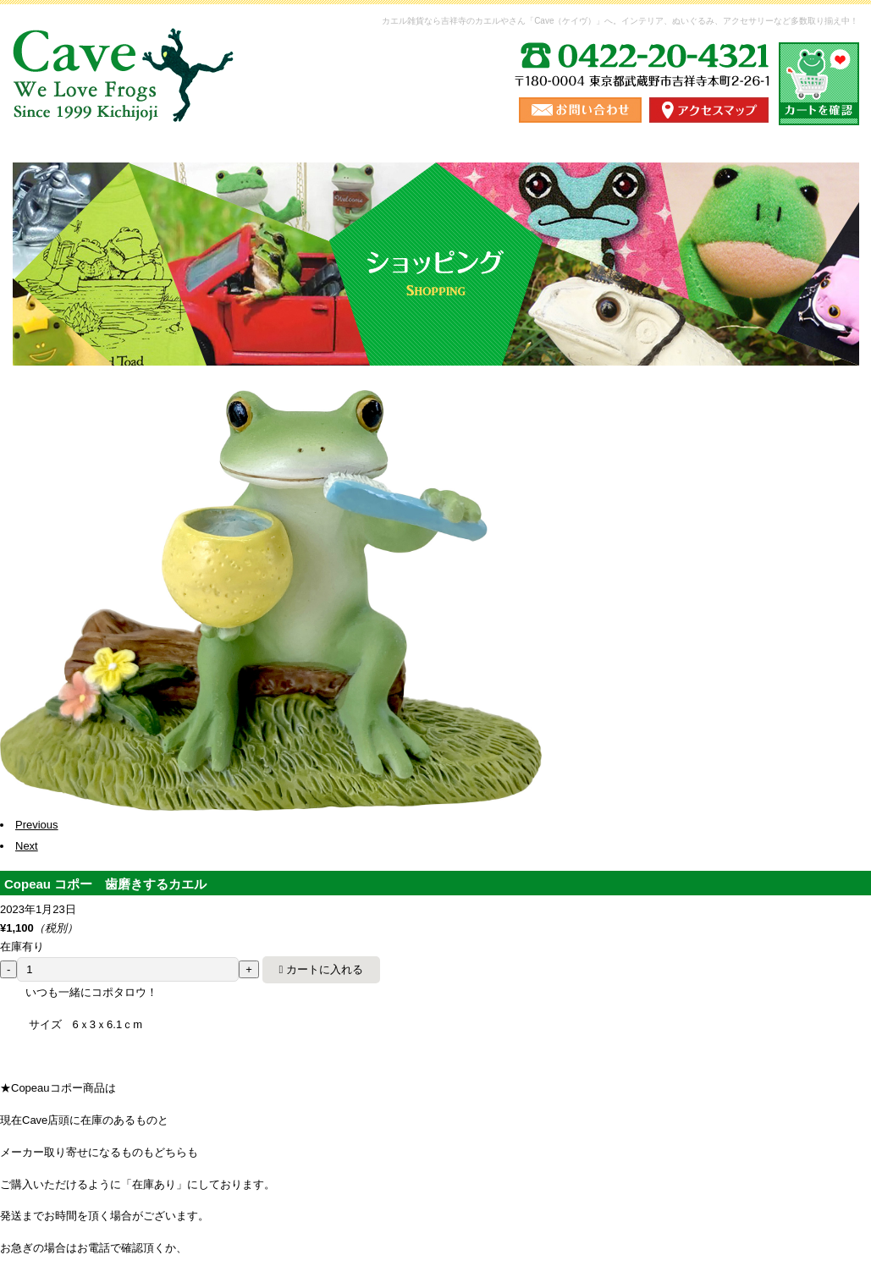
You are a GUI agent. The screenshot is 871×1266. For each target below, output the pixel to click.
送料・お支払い (367, 173)
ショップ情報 (516, 173)
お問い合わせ (790, 173)
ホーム (81, 173)
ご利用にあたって (576, 1136)
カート (788, 1136)
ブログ (653, 173)
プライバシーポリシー (696, 1136)
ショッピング (218, 173)
